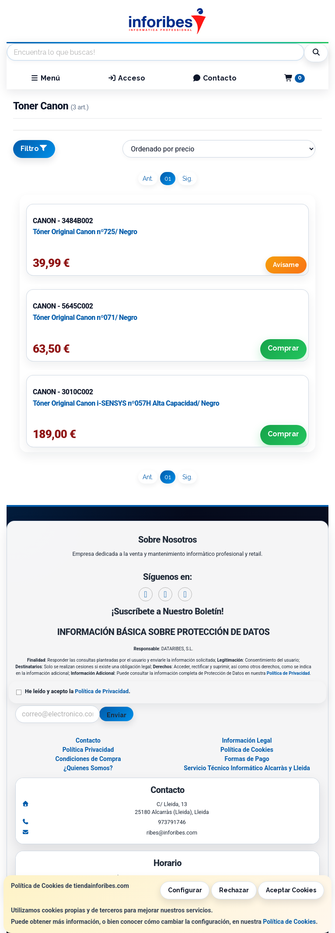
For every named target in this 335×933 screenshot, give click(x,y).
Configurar (185, 890)
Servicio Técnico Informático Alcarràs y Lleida (247, 768)
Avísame (286, 264)
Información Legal (247, 740)
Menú (45, 78)
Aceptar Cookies (291, 890)
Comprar (283, 348)
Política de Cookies (289, 921)
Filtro (34, 148)
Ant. (148, 178)
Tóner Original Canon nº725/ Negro (85, 232)
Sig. (187, 178)
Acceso (126, 78)
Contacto (214, 78)
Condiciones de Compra (88, 758)
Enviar (116, 715)
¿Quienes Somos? (88, 768)
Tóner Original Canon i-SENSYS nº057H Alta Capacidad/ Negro (126, 403)
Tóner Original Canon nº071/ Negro (85, 317)
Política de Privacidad (288, 673)
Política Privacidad (88, 749)
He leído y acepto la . (77, 691)
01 (167, 178)
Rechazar (234, 890)
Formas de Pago (246, 758)
